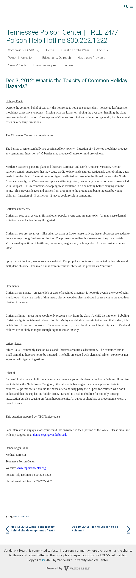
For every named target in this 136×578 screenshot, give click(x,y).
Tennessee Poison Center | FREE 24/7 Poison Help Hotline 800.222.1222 (62, 36)
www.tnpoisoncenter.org (31, 468)
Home (50, 50)
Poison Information (20, 57)
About (100, 50)
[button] (108, 50)
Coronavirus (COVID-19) (23, 50)
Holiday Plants (21, 516)
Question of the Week (75, 50)
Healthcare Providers (91, 57)
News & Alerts (17, 65)
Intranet (69, 65)
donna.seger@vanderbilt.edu (50, 434)
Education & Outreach (56, 57)
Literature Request (45, 65)
